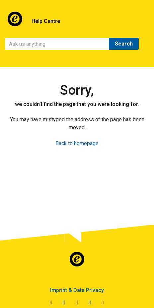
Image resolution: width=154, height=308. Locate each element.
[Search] (57, 44)
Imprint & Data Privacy (77, 290)
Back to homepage (77, 143)
